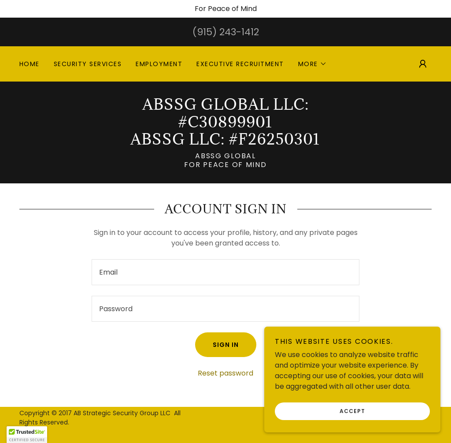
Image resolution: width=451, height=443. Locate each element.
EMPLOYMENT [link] (159, 64)
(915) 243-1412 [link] (225, 32)
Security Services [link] (88, 64)
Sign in (226, 344)
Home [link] (29, 64)
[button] (312, 64)
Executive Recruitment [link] (240, 64)
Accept (352, 411)
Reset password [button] (225, 373)
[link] (225, 142)
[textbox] (225, 272)
